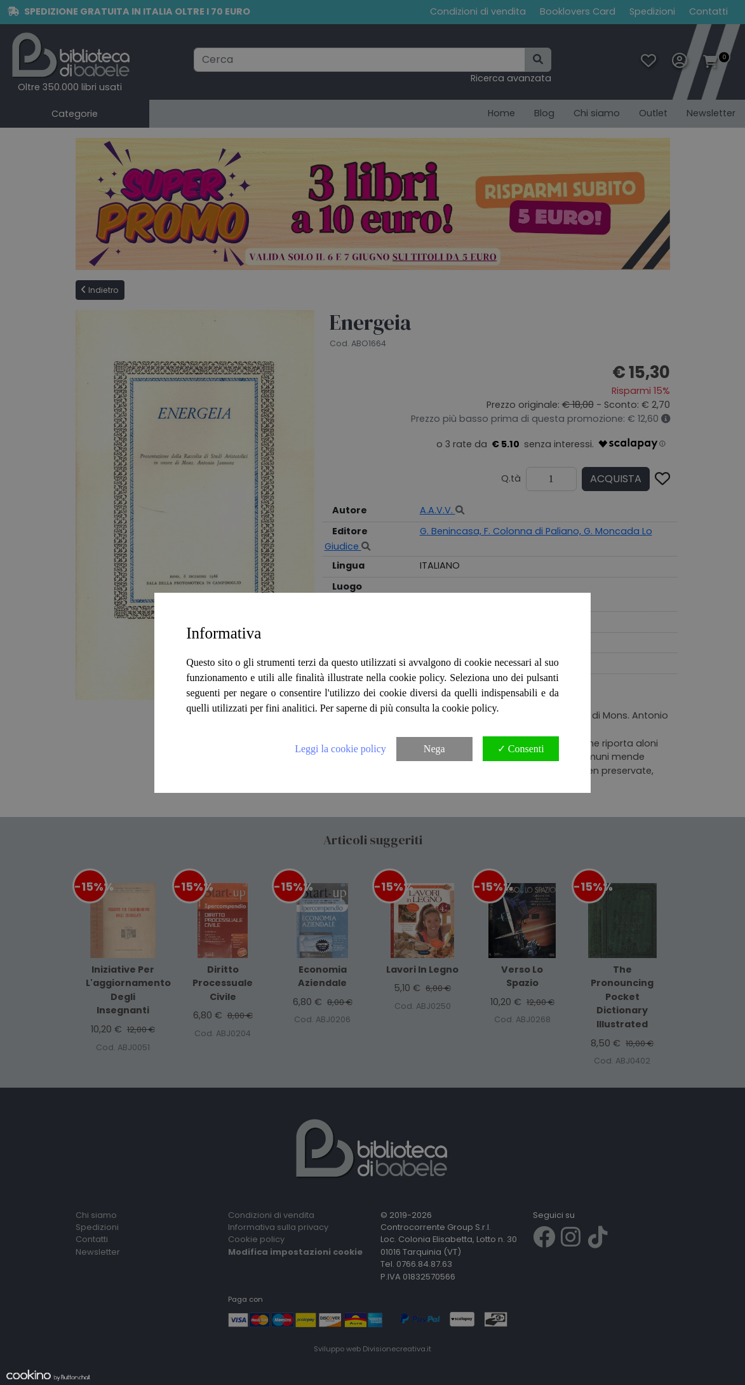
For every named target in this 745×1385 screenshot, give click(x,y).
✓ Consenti (520, 748)
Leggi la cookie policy (340, 748)
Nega (434, 748)
